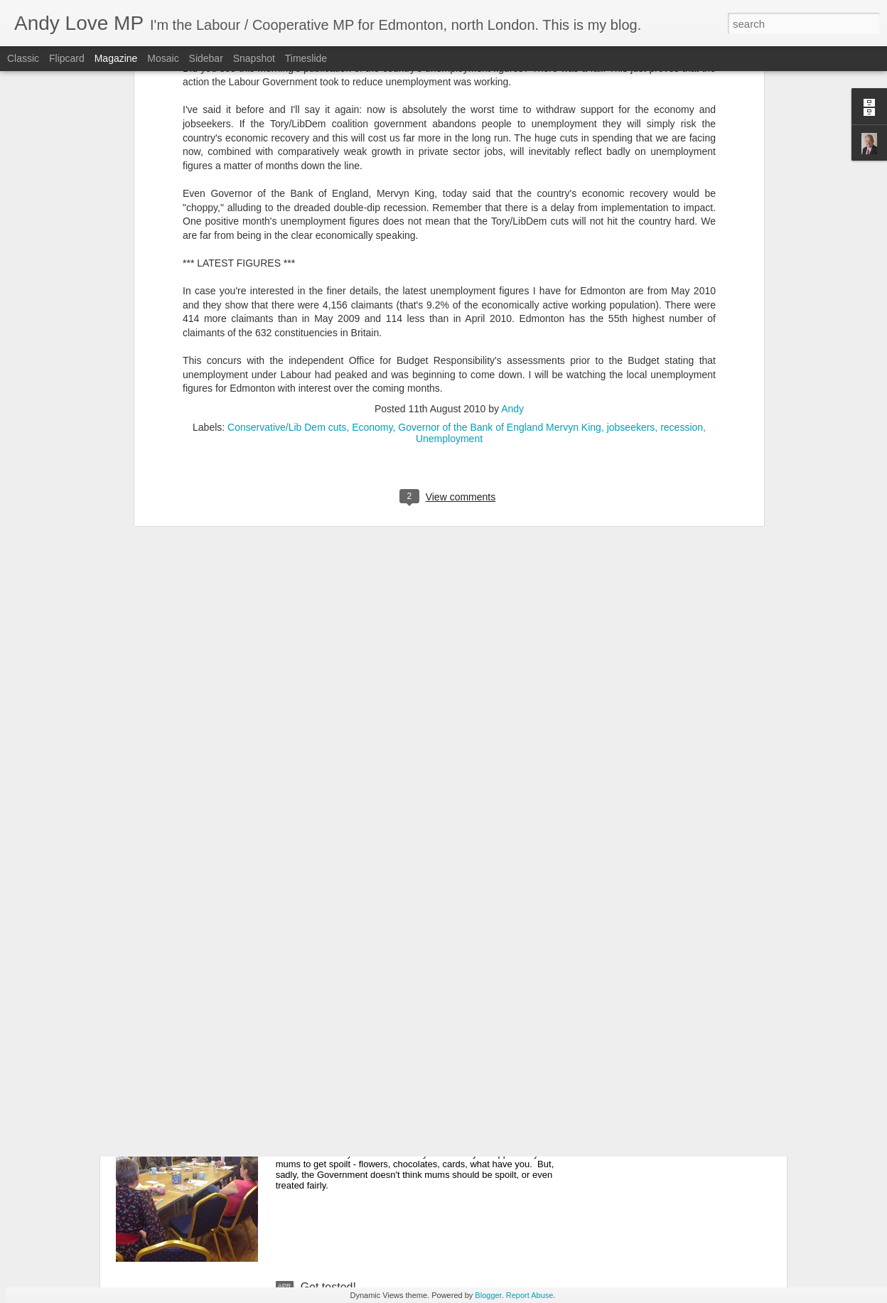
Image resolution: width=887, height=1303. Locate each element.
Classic (23, 58)
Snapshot (254, 58)
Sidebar (206, 58)
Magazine (116, 58)
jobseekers (631, 232)
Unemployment (449, 244)
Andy (512, 214)
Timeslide (306, 58)
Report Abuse (530, 1295)
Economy (372, 232)
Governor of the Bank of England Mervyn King (499, 232)
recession (681, 232)
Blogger (488, 1295)
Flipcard (67, 58)
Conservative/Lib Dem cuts (286, 232)
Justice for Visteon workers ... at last (392, 964)
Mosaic (162, 58)
